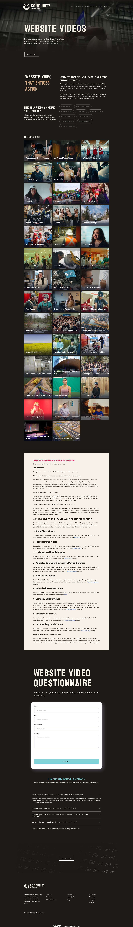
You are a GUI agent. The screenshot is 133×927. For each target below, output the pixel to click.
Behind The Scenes (91, 6)
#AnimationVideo (71, 571)
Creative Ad (81, 111)
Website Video (66, 106)
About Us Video (95, 111)
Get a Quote (71, 897)
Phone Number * (38, 724)
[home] (45, 6)
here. (65, 595)
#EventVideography (92, 582)
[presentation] (48, 753)
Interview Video (85, 116)
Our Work (48, 897)
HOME (71, 6)
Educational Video (68, 116)
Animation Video (85, 121)
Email (36, 715)
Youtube (91, 903)
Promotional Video (68, 126)
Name (36, 706)
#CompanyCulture (71, 609)
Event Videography (83, 106)
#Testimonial (67, 559)
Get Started (31, 54)
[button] (79, 6)
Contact (107, 6)
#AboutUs (77, 537)
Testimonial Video (67, 121)
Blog (100, 6)
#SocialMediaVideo (69, 620)
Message (36, 733)
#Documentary (85, 631)
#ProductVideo (76, 548)
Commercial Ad (66, 111)
